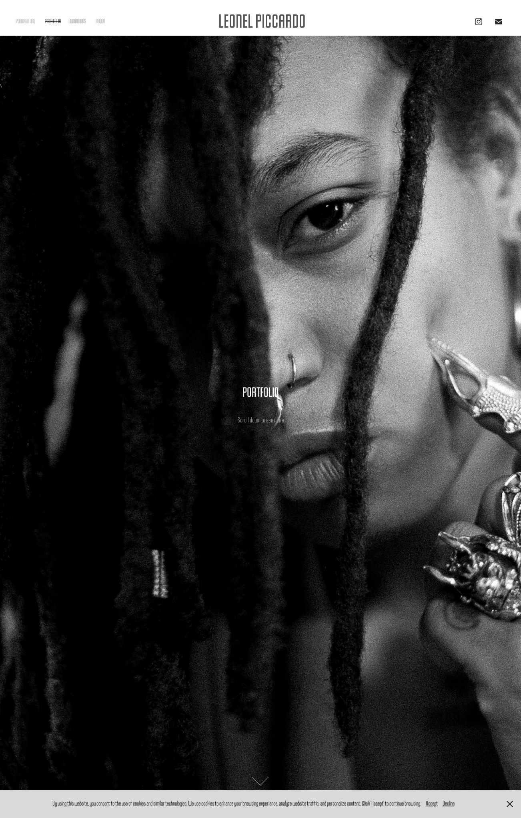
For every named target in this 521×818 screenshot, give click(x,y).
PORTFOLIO (53, 21)
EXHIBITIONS (77, 21)
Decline (449, 804)
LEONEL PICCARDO (262, 21)
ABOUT (100, 21)
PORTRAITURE (25, 21)
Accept (432, 804)
